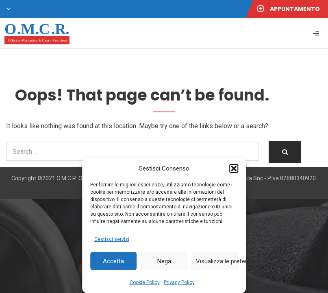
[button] (234, 168)
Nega (164, 261)
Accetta (113, 261)
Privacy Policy (179, 282)
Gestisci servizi (111, 239)
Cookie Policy (145, 282)
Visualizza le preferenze (217, 261)
